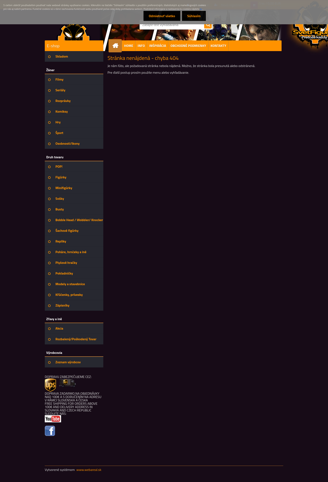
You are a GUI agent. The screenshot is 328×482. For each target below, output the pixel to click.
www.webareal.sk (88, 469)
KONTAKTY (218, 45)
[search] (208, 25)
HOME (128, 45)
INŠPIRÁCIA (157, 45)
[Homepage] (117, 45)
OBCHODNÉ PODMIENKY (188, 45)
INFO (141, 45)
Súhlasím (194, 15)
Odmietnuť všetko (162, 15)
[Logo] (73, 30)
